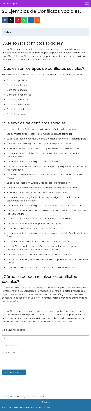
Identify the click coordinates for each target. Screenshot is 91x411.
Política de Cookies (41, 408)
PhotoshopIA (9, 3)
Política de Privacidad (22, 408)
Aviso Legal (6, 408)
